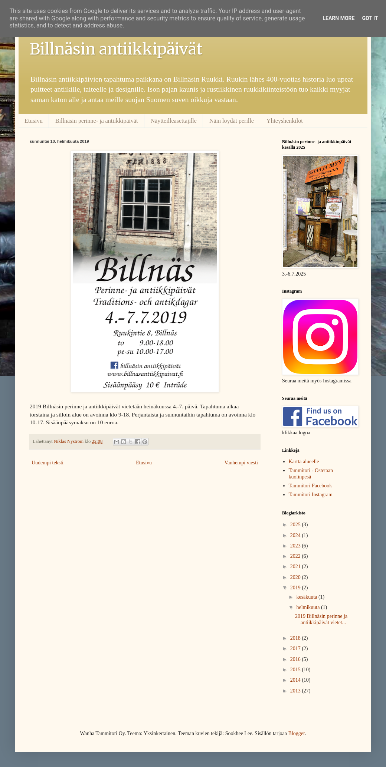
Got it (370, 18)
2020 (296, 577)
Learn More (338, 18)
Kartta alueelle (304, 461)
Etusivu (33, 121)
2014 (296, 680)
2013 (296, 691)
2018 (296, 638)
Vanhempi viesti (241, 462)
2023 (296, 546)
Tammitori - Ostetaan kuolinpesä (311, 474)
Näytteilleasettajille (174, 121)
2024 (296, 535)
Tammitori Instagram (311, 494)
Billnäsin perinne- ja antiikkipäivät (96, 121)
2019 (296, 587)
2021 (296, 566)
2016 (296, 659)
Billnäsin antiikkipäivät (116, 49)
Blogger (296, 733)
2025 (296, 524)
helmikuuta (308, 607)
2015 (296, 669)
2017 (296, 648)
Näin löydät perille (231, 121)
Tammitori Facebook (310, 485)
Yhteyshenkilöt (284, 121)
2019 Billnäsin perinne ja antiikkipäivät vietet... (321, 619)
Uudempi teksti (47, 462)
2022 (296, 556)
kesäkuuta (307, 597)
